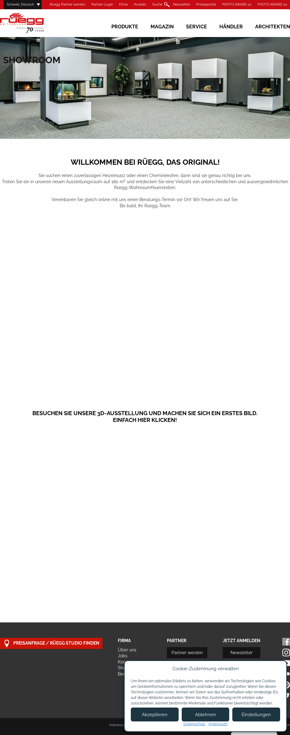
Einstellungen (256, 714)
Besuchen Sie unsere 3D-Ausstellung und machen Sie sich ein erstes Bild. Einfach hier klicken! (145, 416)
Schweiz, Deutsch (20, 4)
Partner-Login (102, 4)
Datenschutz (194, 724)
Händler (231, 27)
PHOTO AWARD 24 (272, 4)
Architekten (272, 27)
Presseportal (206, 4)
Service (196, 27)
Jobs (122, 655)
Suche (157, 4)
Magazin (162, 27)
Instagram (286, 652)
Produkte (124, 27)
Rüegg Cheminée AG (31, 23)
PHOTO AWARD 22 (236, 4)
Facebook (286, 642)
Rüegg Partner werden (67, 4)
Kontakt (140, 4)
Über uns (127, 649)
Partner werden (187, 652)
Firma (123, 4)
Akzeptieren (155, 714)
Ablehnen (205, 714)
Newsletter (181, 4)
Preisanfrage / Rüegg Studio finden (51, 643)
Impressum (118, 725)
